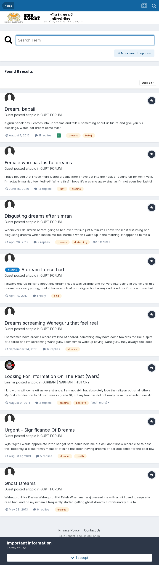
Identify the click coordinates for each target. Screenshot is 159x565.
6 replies (41, 509)
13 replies (43, 188)
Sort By (148, 82)
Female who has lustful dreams (38, 162)
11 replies (43, 135)
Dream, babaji (20, 109)
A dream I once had (42, 269)
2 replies (43, 402)
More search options (134, 53)
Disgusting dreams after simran (38, 216)
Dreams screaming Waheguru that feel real (51, 323)
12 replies (51, 349)
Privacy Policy (69, 530)
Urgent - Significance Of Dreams (40, 430)
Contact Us (92, 530)
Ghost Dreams (20, 483)
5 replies (44, 456)
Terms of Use (16, 548)
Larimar (10, 382)
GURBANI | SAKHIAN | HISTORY (66, 382)
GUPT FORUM (51, 115)
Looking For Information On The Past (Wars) (52, 376)
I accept (79, 558)
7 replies (42, 242)
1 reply (39, 295)
